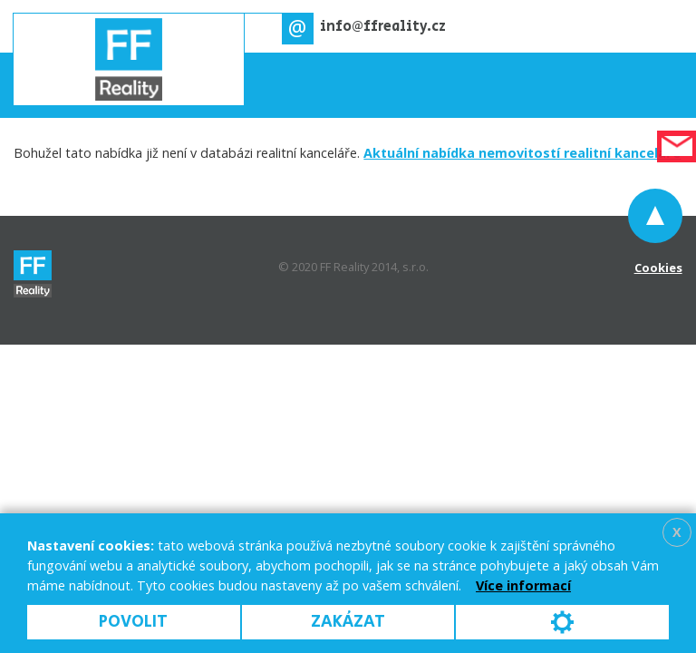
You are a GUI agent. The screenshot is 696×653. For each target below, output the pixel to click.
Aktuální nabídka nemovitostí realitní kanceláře (522, 152)
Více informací (523, 585)
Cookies (658, 267)
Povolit (133, 621)
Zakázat (348, 621)
